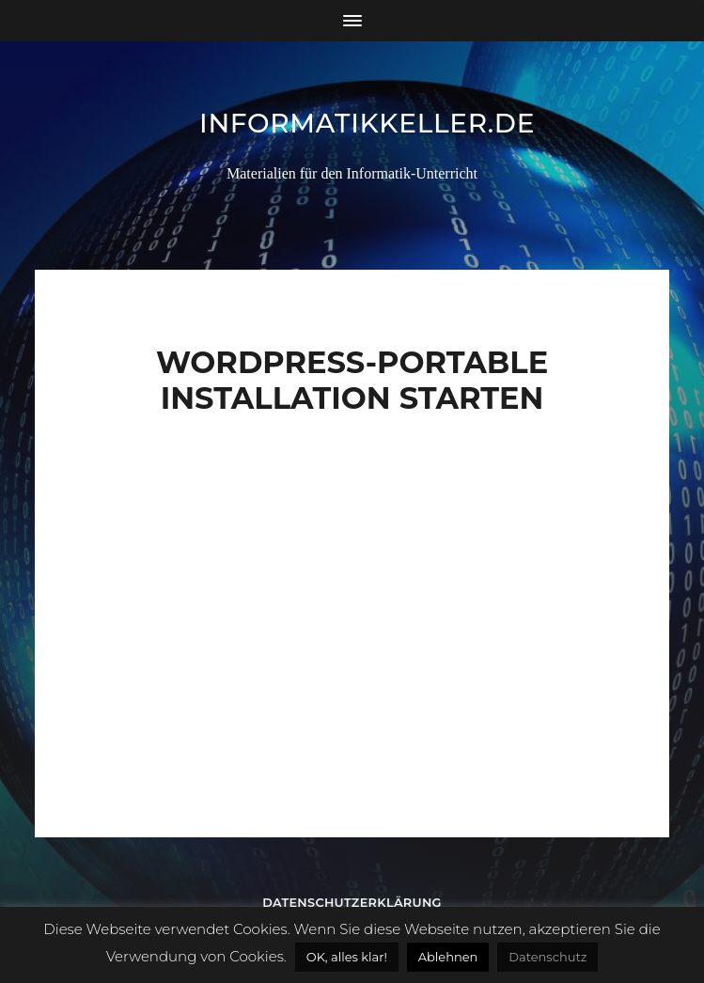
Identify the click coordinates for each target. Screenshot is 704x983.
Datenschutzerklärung (352, 903)
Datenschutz (547, 956)
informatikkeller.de (367, 123)
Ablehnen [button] (448, 956)
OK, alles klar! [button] (346, 956)
